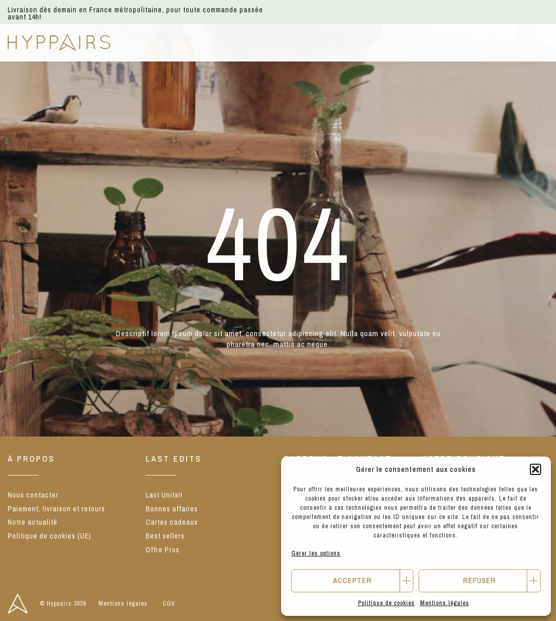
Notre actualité (32, 522)
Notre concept (319, 42)
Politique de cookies (386, 603)
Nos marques (244, 42)
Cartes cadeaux (172, 522)
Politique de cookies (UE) (49, 536)
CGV (169, 603)
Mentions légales (444, 603)
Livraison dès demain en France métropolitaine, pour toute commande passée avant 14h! (135, 13)
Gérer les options (316, 553)
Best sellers (165, 536)
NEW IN (144, 42)
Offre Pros (454, 42)
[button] (535, 469)
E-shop (187, 42)
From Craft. (390, 42)
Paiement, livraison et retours (56, 508)
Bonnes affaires (172, 508)
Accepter (352, 580)
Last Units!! (164, 495)
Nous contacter (33, 495)
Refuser (479, 580)
